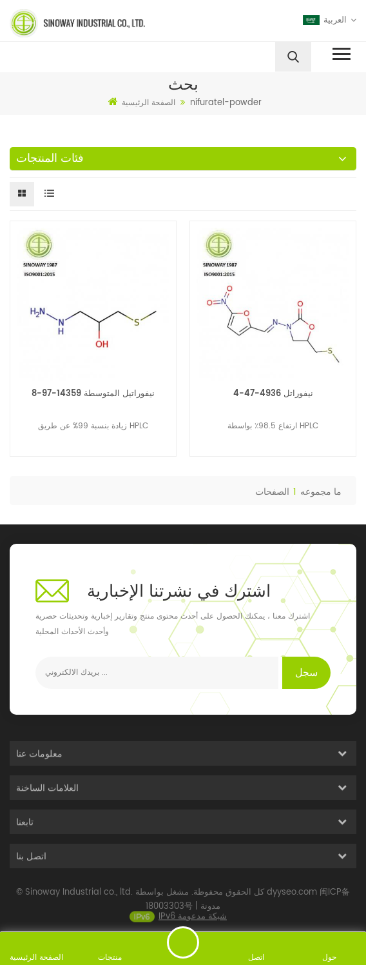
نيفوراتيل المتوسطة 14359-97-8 (93, 394)
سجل (306, 672)
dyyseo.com (292, 901)
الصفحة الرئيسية (141, 102)
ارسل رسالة (183, 942)
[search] (293, 57)
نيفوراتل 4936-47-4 (273, 394)
